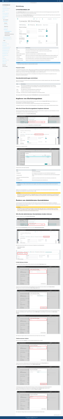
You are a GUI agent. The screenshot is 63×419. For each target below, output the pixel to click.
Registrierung (6, 26)
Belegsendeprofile (7, 35)
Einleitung (5, 23)
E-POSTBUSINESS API (8, 31)
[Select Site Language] (60, 1)
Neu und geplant (5, 19)
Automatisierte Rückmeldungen (9, 34)
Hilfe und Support (5, 66)
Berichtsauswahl (7, 32)
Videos (4, 40)
